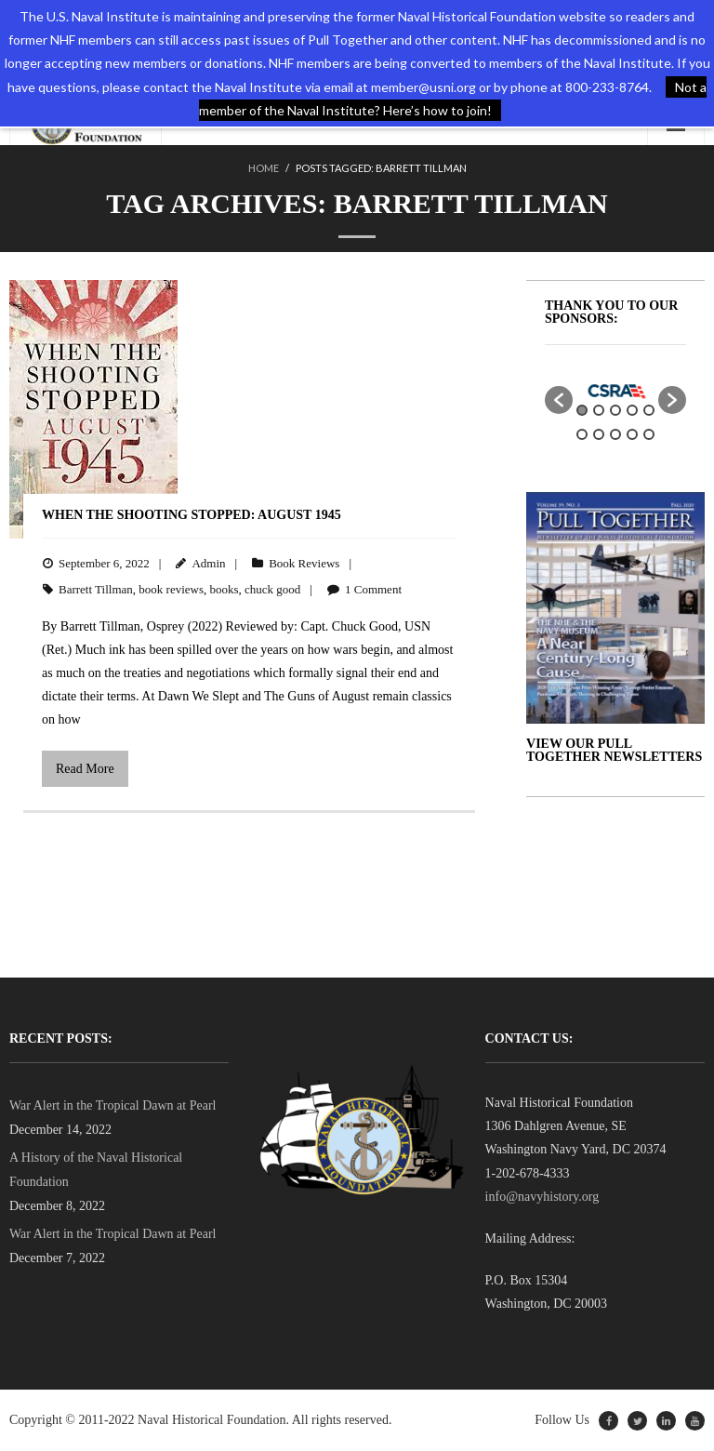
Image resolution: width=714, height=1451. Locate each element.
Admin (208, 563)
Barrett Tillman (96, 589)
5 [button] (648, 410)
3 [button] (615, 410)
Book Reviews (304, 563)
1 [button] (582, 410)
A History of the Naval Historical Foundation (95, 1169)
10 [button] (648, 434)
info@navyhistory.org (542, 1197)
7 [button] (598, 434)
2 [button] (598, 410)
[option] (615, 390)
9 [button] (632, 434)
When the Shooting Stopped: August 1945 (191, 515)
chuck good (272, 589)
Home (263, 168)
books (224, 589)
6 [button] (582, 434)
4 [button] (632, 410)
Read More (85, 769)
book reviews (171, 589)
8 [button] (615, 434)
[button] (559, 400)
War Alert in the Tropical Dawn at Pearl (112, 1105)
